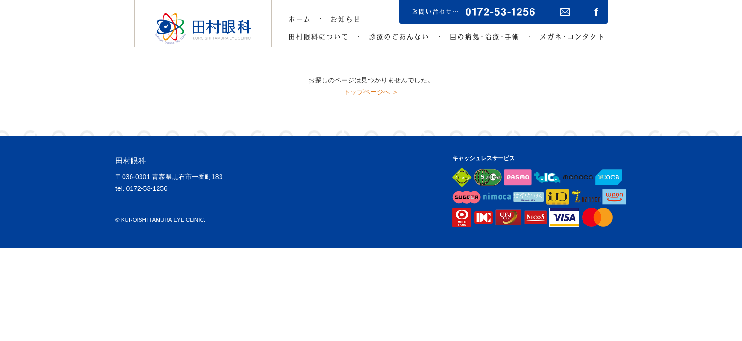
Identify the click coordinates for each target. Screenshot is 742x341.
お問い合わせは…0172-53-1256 (473, 12)
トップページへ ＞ (371, 92)
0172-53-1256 (147, 188)
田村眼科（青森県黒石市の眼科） (203, 28)
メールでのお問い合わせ (565, 12)
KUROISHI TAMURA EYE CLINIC (162, 219)
